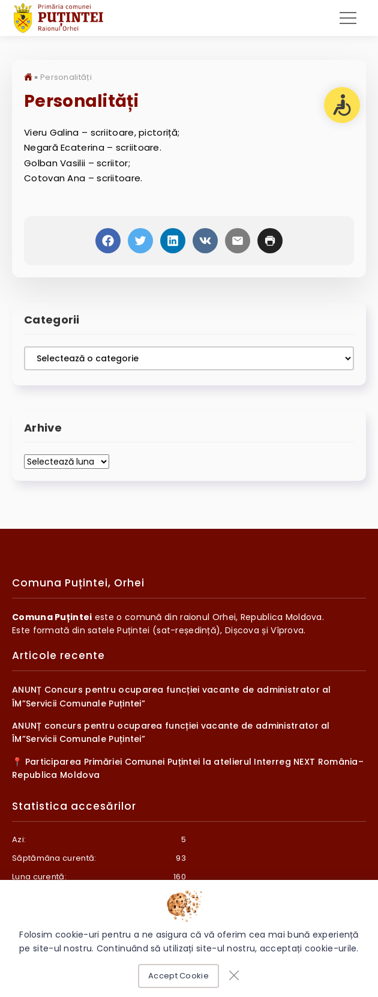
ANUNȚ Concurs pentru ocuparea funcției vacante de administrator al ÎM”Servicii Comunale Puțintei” (171, 698)
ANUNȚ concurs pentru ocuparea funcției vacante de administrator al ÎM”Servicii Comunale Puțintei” (171, 734)
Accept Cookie (178, 975)
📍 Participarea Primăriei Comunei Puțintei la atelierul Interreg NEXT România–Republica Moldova (188, 770)
